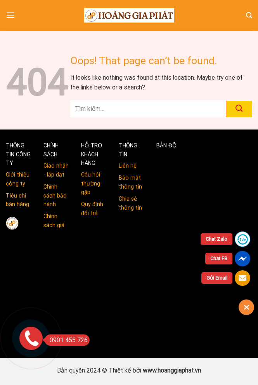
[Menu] (10, 15)
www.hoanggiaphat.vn (172, 370)
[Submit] (239, 109)
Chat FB (218, 258)
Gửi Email (216, 278)
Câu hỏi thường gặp (90, 183)
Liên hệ (128, 166)
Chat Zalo (216, 239)
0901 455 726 (66, 340)
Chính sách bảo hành (55, 195)
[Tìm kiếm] (249, 15)
